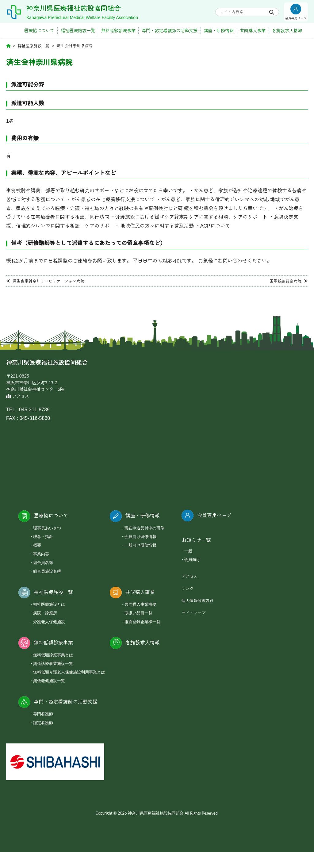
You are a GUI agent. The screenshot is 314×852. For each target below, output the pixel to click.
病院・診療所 (45, 612)
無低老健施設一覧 (49, 680)
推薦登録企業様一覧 (142, 621)
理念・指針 (43, 536)
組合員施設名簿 (47, 571)
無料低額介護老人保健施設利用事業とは (69, 672)
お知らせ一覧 (196, 540)
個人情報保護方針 (197, 600)
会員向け (192, 559)
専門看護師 (43, 713)
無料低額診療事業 (118, 30)
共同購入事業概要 (140, 604)
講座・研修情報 (219, 30)
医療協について (39, 30)
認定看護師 (43, 722)
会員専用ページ (214, 515)
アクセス (17, 396)
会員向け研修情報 (140, 536)
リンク (187, 588)
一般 (188, 550)
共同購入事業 (253, 30)
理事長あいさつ (47, 527)
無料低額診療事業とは (53, 654)
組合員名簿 (43, 562)
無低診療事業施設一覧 (53, 663)
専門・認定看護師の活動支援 (169, 30)
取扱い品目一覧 (138, 612)
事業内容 (41, 553)
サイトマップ (193, 613)
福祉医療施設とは (49, 604)
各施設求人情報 (287, 30)
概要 (37, 545)
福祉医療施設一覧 (78, 30)
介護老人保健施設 (49, 621)
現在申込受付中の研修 (144, 527)
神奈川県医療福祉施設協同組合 (84, 8)
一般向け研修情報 (140, 545)
